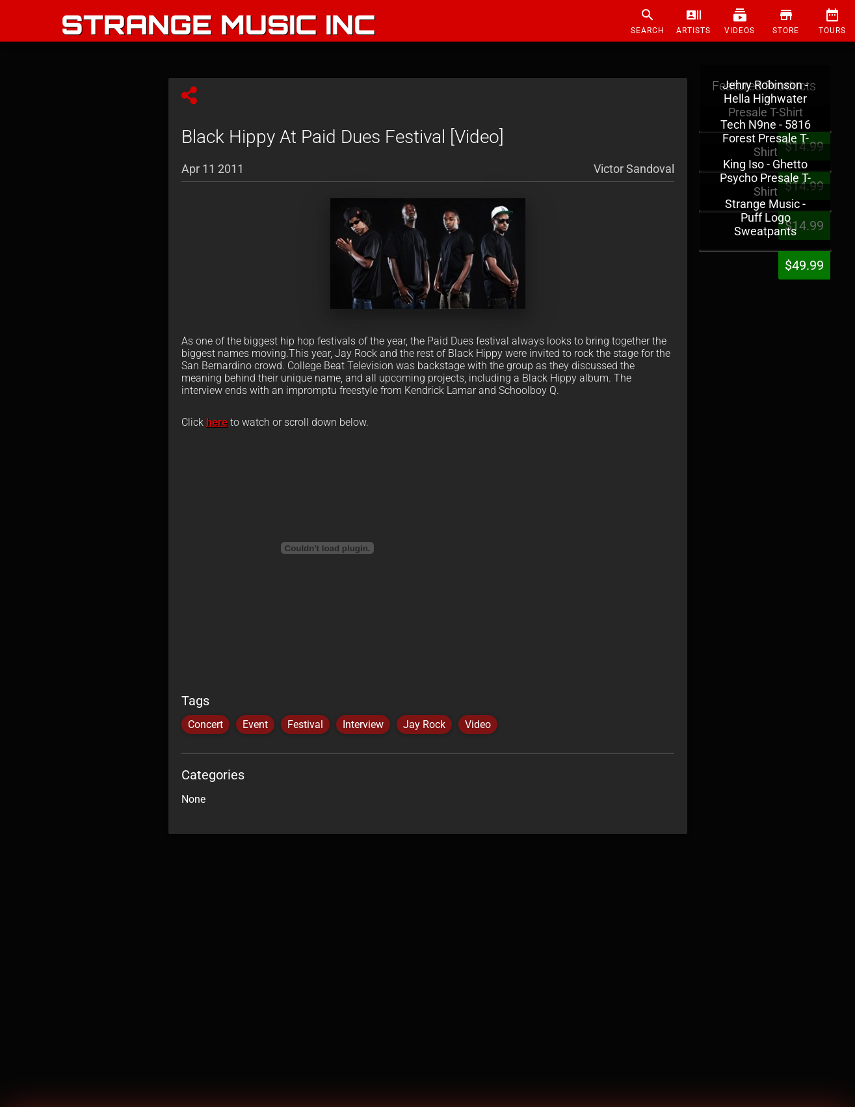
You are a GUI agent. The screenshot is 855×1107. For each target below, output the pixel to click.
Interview (363, 724)
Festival (305, 724)
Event (255, 724)
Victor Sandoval (634, 168)
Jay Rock (424, 724)
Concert (205, 724)
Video (478, 724)
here (217, 422)
